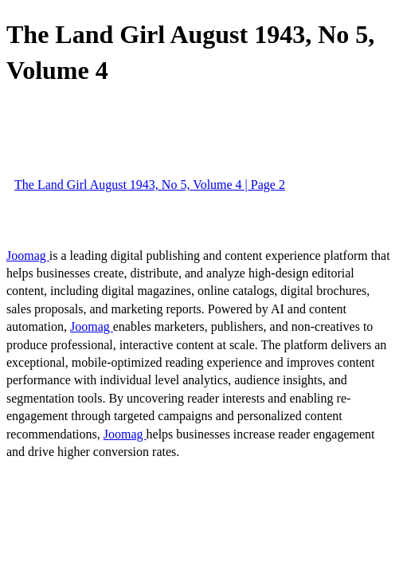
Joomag (27, 255)
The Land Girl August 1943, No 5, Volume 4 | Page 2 (149, 184)
